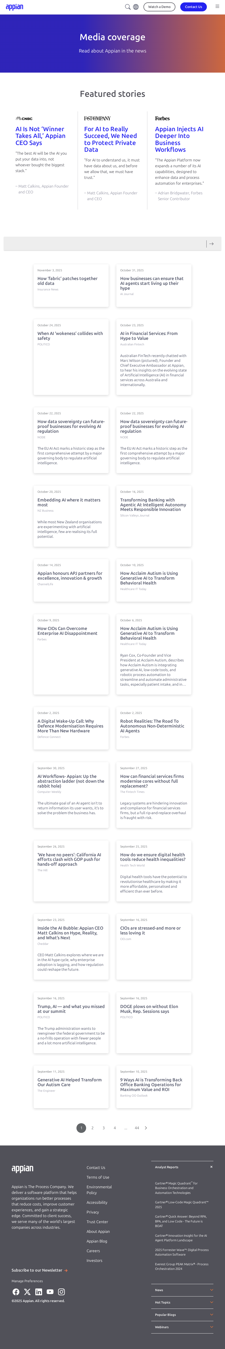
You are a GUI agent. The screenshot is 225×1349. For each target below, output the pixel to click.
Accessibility (97, 1202)
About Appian (98, 1231)
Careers (93, 1251)
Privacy (93, 1212)
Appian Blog (97, 1241)
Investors (94, 1260)
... (125, 1128)
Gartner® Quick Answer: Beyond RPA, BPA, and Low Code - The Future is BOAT (181, 1221)
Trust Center (97, 1222)
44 (137, 1128)
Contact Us (96, 1167)
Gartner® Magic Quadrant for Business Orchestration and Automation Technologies (176, 1188)
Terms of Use (98, 1177)
